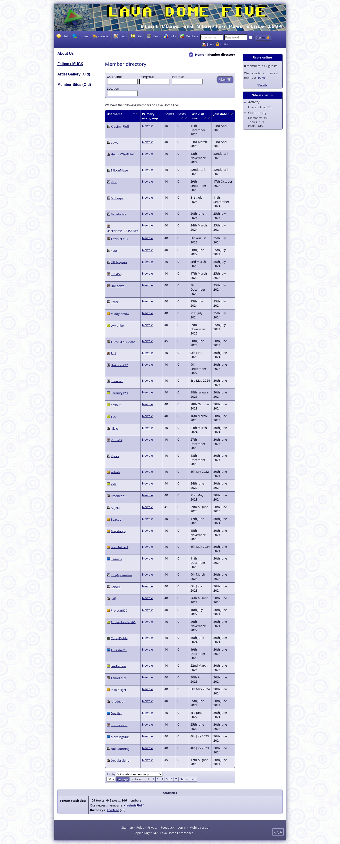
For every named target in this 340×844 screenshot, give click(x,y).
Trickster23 (119, 650)
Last (193, 779)
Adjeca (115, 507)
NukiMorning (120, 748)
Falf (113, 598)
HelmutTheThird (122, 154)
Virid (114, 182)
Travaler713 (119, 238)
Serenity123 (119, 393)
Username (114, 77)
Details (262, 85)
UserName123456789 (122, 230)
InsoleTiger (118, 689)
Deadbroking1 (121, 760)
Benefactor (119, 214)
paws (261, 77)
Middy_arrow (120, 313)
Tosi (113, 416)
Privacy (152, 827)
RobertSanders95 (123, 622)
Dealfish (116, 713)
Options (226, 44)
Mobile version (200, 827)
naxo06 (116, 404)
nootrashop (119, 725)
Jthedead (117, 701)
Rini (113, 353)
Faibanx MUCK (70, 64)
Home (199, 54)
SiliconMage (119, 170)
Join (209, 44)
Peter (114, 302)
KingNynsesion (121, 575)
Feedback (167, 827)
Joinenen (117, 381)
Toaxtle (116, 519)
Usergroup (146, 77)
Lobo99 (116, 587)
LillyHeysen (119, 262)
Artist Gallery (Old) (73, 74)
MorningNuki (120, 737)
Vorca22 (116, 440)
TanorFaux (118, 678)
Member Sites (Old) (74, 85)
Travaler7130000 (123, 341)
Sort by (111, 774)
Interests (178, 77)
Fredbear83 (119, 495)
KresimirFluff (120, 126)
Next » (184, 779)
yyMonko (117, 325)
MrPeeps (117, 198)
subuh (115, 472)
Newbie (147, 126)
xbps (114, 250)
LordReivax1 (119, 547)
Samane (116, 559)
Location (113, 88)
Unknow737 (119, 365)
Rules (140, 827)
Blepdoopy (118, 531)
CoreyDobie (119, 638)
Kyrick (115, 456)
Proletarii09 (119, 610)
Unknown (117, 286)
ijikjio (114, 428)
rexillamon (118, 666)
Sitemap (127, 827)
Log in (182, 827)
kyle (113, 484)
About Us (65, 53)
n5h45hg (117, 274)
